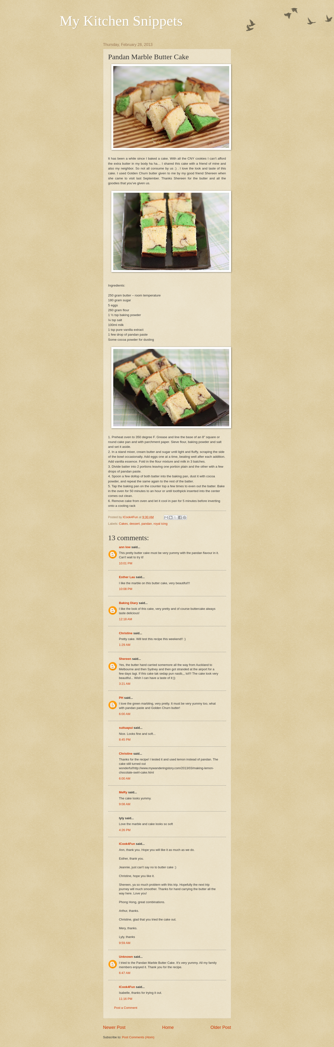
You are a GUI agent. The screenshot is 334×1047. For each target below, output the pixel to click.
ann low (125, 547)
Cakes (123, 523)
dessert (134, 523)
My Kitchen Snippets (121, 21)
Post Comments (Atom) (138, 1037)
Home (168, 1027)
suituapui (126, 728)
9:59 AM (124, 943)
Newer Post (114, 1027)
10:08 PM (125, 589)
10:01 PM (125, 563)
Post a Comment (125, 1008)
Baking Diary (128, 603)
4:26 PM (125, 830)
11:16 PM (125, 999)
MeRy (123, 792)
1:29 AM (124, 645)
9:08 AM (124, 804)
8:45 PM (125, 739)
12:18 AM (125, 619)
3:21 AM (124, 684)
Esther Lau (127, 577)
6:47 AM (124, 973)
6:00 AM (124, 714)
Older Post (220, 1027)
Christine (126, 633)
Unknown (126, 957)
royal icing (161, 523)
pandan (147, 523)
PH (121, 698)
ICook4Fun (127, 844)
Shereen (125, 659)
